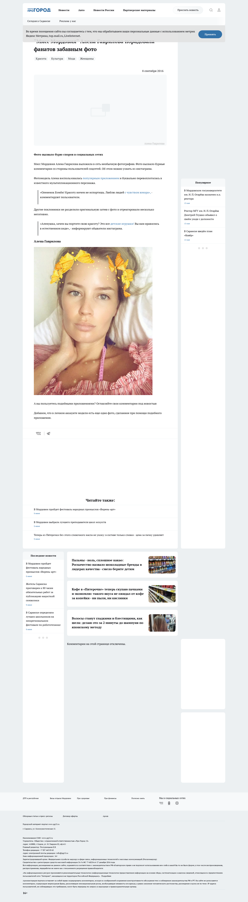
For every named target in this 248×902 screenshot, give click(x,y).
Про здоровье (83, 798)
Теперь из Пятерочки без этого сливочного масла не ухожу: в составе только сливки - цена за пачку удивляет (100, 537)
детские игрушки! (122, 224)
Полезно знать (138, 798)
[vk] (38, 433)
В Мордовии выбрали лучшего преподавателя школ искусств (100, 524)
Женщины (87, 58)
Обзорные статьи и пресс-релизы (38, 816)
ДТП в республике (31, 798)
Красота (41, 58)
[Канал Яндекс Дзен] (177, 803)
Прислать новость (187, 10)
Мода (71, 58)
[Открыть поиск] (211, 10)
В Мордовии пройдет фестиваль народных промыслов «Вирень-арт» (100, 511)
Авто (81, 10)
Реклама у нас (67, 21)
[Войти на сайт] (219, 10)
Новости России (103, 10)
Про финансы (110, 798)
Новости (64, 10)
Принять (210, 34)
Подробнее (106, 876)
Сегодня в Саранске (38, 21)
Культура (57, 58)
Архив (105, 816)
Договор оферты (70, 816)
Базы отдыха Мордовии (60, 798)
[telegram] (49, 433)
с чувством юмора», (138, 192)
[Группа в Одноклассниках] (169, 803)
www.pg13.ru (53, 824)
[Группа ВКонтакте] (161, 803)
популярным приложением (100, 178)
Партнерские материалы (139, 10)
